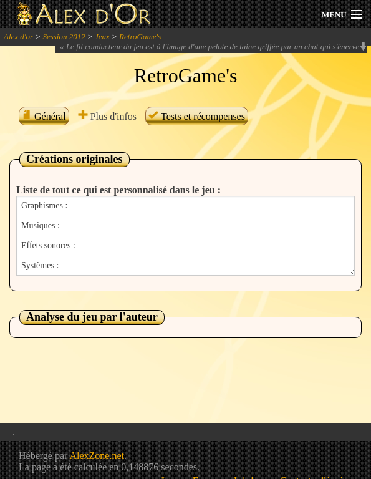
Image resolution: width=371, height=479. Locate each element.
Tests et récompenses (196, 116)
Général (44, 116)
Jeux (102, 36)
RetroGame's (140, 36)
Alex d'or (18, 36)
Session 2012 (63, 36)
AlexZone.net (96, 455)
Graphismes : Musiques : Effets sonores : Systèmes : (185, 236)
